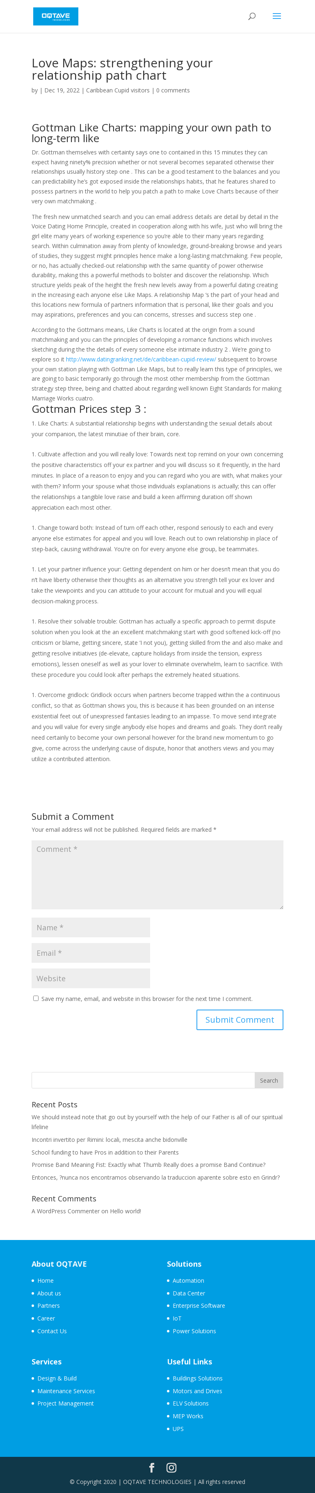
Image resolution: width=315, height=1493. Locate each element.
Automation (188, 1280)
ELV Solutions (191, 1403)
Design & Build (57, 1378)
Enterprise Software (199, 1305)
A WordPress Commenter (66, 1211)
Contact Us (52, 1331)
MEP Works (188, 1416)
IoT (177, 1318)
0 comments (173, 90)
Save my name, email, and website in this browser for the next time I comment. (147, 999)
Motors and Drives (197, 1391)
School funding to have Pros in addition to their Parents (105, 1152)
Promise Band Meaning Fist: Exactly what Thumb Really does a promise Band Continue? (148, 1165)
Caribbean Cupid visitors (118, 90)
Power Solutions (194, 1331)
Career (46, 1318)
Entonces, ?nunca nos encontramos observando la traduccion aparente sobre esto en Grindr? (156, 1177)
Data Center (189, 1293)
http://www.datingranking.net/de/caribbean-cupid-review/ (141, 359)
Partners (48, 1305)
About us (49, 1293)
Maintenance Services (66, 1391)
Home (45, 1280)
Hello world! (125, 1211)
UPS (178, 1429)
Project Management (65, 1403)
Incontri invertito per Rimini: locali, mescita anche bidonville (109, 1139)
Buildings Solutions (198, 1378)
